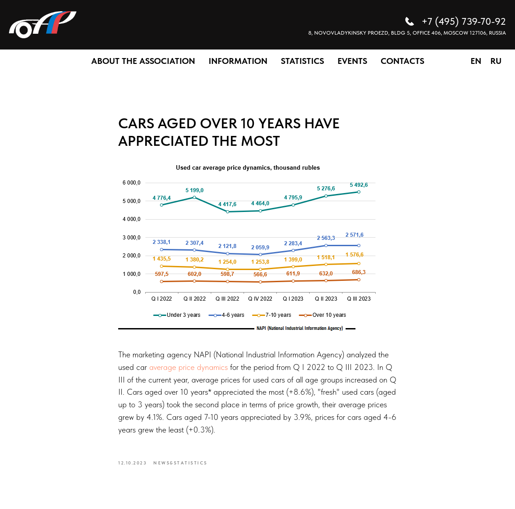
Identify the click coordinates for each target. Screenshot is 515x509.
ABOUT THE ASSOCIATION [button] (143, 61)
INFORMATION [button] (238, 61)
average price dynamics (188, 367)
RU (496, 61)
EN (476, 61)
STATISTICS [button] (302, 61)
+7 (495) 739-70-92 (464, 21)
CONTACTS (402, 61)
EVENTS (352, 61)
